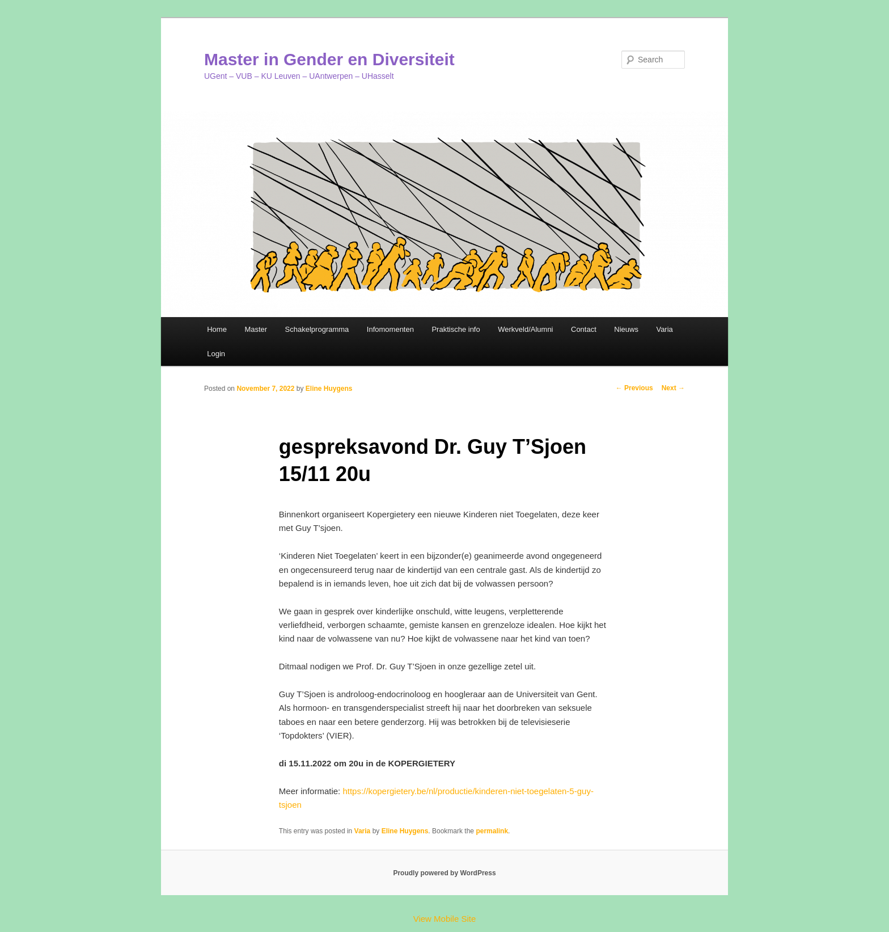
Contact (583, 329)
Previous (634, 388)
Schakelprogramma (317, 329)
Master (255, 329)
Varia (664, 329)
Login (216, 353)
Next (673, 388)
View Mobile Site (444, 918)
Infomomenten (390, 329)
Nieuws (626, 329)
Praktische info (455, 329)
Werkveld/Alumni (525, 329)
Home (217, 329)
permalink (492, 831)
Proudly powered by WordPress (444, 873)
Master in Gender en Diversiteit (329, 59)
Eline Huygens (329, 389)
